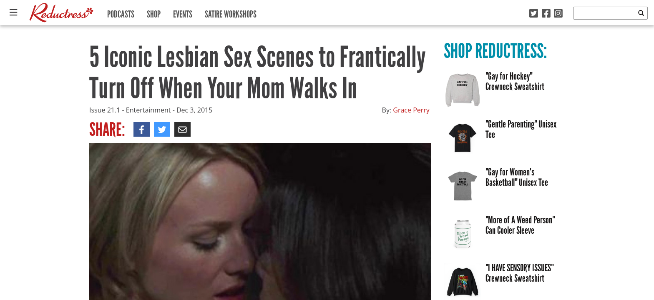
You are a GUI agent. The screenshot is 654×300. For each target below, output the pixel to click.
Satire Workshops (231, 12)
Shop (154, 12)
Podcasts (120, 12)
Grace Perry (411, 110)
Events (182, 12)
